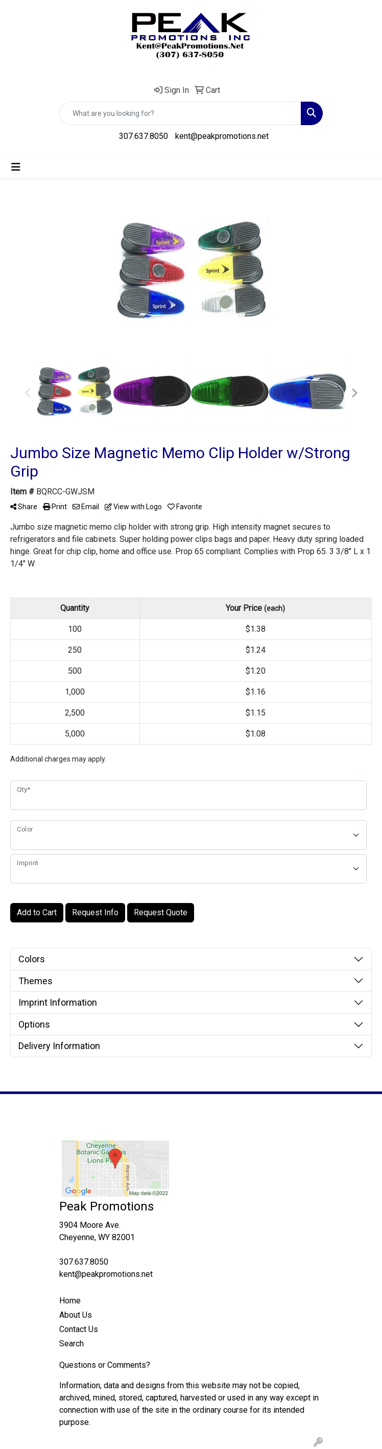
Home (70, 1300)
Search (71, 1343)
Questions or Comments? (104, 1365)
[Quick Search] (180, 113)
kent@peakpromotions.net (222, 136)
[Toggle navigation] (16, 167)
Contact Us (78, 1329)
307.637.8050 (143, 136)
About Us (75, 1315)
